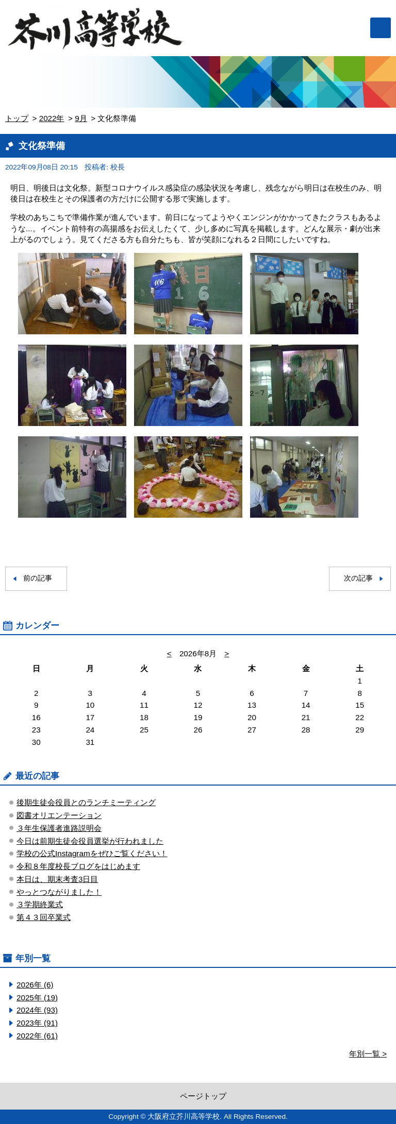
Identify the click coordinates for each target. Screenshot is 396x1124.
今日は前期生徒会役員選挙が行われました (89, 841)
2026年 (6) (35, 984)
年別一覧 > (368, 1053)
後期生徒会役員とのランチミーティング (86, 802)
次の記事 (358, 578)
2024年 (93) (37, 1010)
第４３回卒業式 (43, 917)
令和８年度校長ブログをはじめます (78, 866)
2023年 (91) (37, 1022)
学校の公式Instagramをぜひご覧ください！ (92, 853)
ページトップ (203, 1096)
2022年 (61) (37, 1035)
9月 (81, 118)
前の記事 (37, 578)
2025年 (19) (37, 997)
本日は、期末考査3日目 (57, 879)
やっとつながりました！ (59, 892)
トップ (16, 118)
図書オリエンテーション (59, 815)
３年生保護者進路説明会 (59, 828)
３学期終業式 (39, 904)
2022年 (51, 118)
